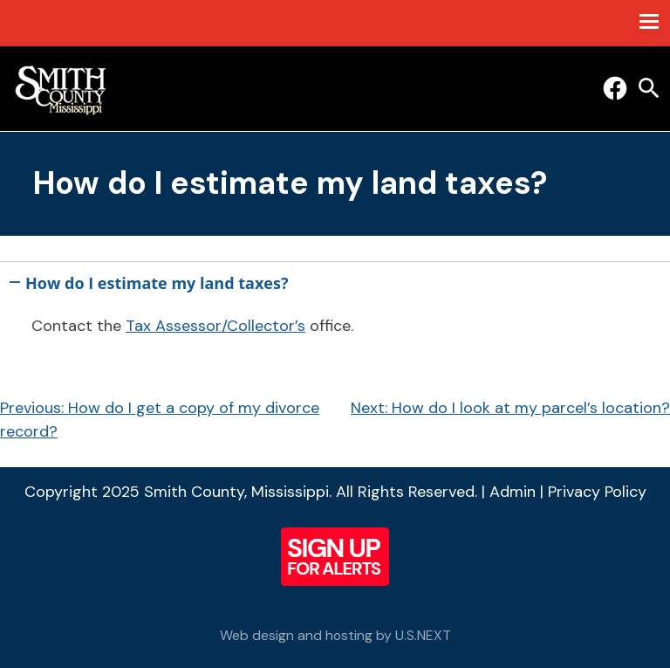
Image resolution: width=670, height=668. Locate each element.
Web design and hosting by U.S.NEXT (335, 635)
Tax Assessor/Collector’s (215, 325)
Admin (512, 491)
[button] (335, 280)
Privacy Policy (597, 491)
